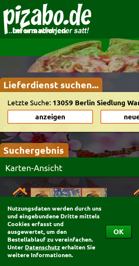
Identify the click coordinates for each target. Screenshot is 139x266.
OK (118, 231)
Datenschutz (42, 247)
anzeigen (50, 116)
